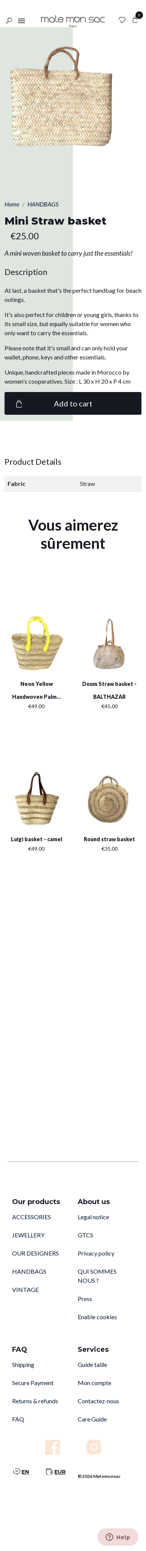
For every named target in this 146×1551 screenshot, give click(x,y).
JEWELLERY (28, 1235)
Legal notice (93, 1216)
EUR (60, 1471)
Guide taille (92, 1364)
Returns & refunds (35, 1400)
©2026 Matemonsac (99, 1476)
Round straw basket (109, 839)
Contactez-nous (98, 1400)
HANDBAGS (29, 1271)
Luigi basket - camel (36, 839)
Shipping (23, 1364)
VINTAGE (25, 1289)
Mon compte (94, 1382)
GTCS (85, 1235)
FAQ (18, 1419)
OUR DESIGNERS (35, 1253)
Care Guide (92, 1419)
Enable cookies (97, 1316)
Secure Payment (33, 1382)
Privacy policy (96, 1253)
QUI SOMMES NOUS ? (97, 1276)
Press (85, 1298)
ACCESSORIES (31, 1216)
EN (25, 1471)
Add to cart (53, 403)
